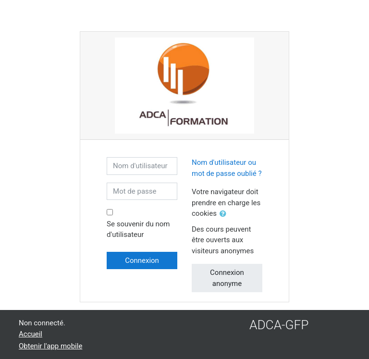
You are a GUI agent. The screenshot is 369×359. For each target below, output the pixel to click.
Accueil (30, 334)
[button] (225, 214)
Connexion (142, 260)
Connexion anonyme (227, 278)
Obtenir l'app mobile (50, 346)
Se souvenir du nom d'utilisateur (138, 229)
